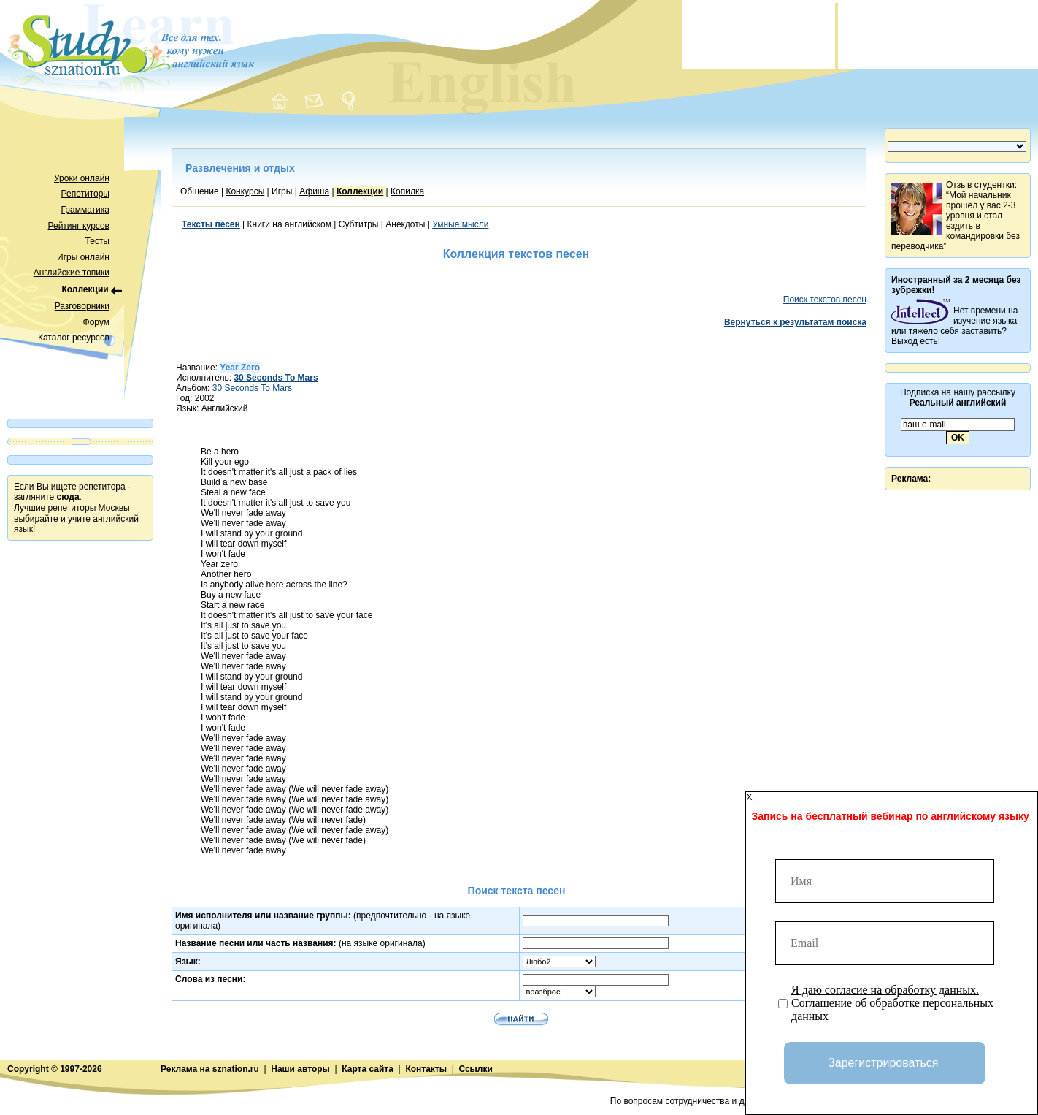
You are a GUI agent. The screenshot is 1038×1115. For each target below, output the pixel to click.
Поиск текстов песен (824, 299)
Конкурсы (245, 191)
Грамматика (85, 210)
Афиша (314, 191)
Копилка (407, 191)
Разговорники (82, 306)
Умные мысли (460, 224)
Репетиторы (85, 194)
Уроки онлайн (81, 178)
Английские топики (71, 272)
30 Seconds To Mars (252, 388)
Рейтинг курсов (79, 226)
